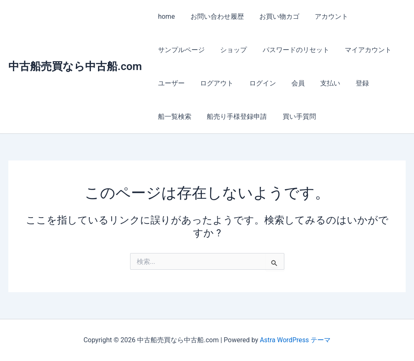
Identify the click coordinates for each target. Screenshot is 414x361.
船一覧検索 (173, 116)
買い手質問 (293, 116)
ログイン (256, 83)
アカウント (324, 16)
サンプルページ (180, 50)
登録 (350, 83)
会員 (290, 83)
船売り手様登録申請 (233, 116)
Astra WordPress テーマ (295, 340)
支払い (320, 83)
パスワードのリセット (290, 50)
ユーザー (170, 83)
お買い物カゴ (274, 16)
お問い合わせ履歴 (214, 16)
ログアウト (213, 83)
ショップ (230, 50)
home (165, 16)
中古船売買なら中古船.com (75, 66)
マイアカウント (360, 50)
